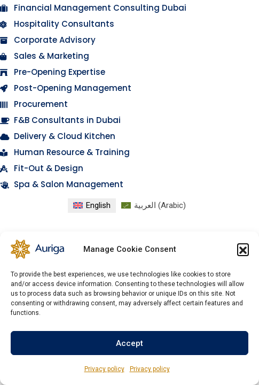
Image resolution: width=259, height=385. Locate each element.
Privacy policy (104, 369)
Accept (129, 343)
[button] (243, 249)
